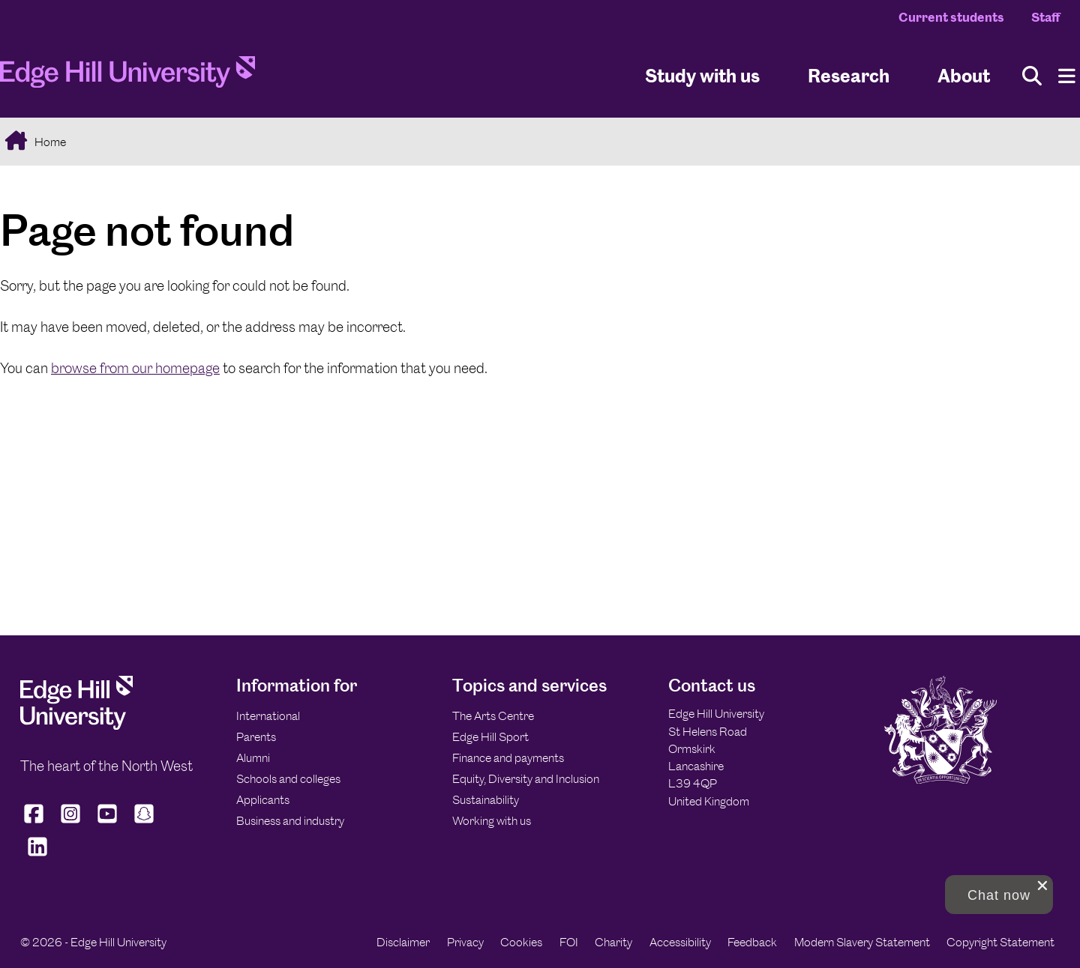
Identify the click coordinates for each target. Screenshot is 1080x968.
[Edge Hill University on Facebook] (35, 823)
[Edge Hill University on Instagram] (71, 823)
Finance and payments (508, 758)
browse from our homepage (135, 368)
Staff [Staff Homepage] (1045, 17)
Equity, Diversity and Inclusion (525, 779)
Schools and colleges (288, 779)
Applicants (263, 800)
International (268, 716)
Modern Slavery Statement (862, 942)
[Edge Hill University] (76, 726)
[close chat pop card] (1042, 885)
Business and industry (290, 821)
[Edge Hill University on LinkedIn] (37, 856)
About (964, 75)
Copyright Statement (1000, 942)
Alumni (253, 758)
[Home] (127, 76)
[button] (999, 894)
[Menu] (1067, 76)
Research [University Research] (849, 75)
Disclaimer (403, 942)
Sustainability (485, 800)
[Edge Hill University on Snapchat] (144, 823)
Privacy (465, 942)
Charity (613, 942)
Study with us (702, 75)
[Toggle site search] (1032, 76)
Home (49, 142)
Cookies (521, 942)
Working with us (491, 821)
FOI (569, 942)
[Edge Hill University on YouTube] (107, 823)
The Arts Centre (493, 716)
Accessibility (680, 942)
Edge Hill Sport (490, 737)
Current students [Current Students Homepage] (951, 17)
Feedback (752, 942)
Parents (256, 737)
